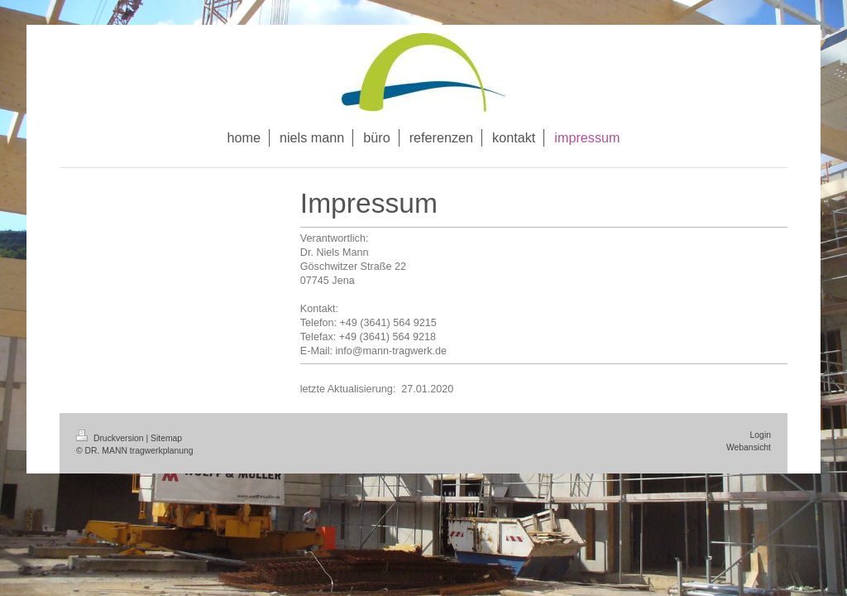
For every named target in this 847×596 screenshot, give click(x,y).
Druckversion (111, 438)
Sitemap (166, 438)
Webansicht (748, 447)
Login (760, 435)
